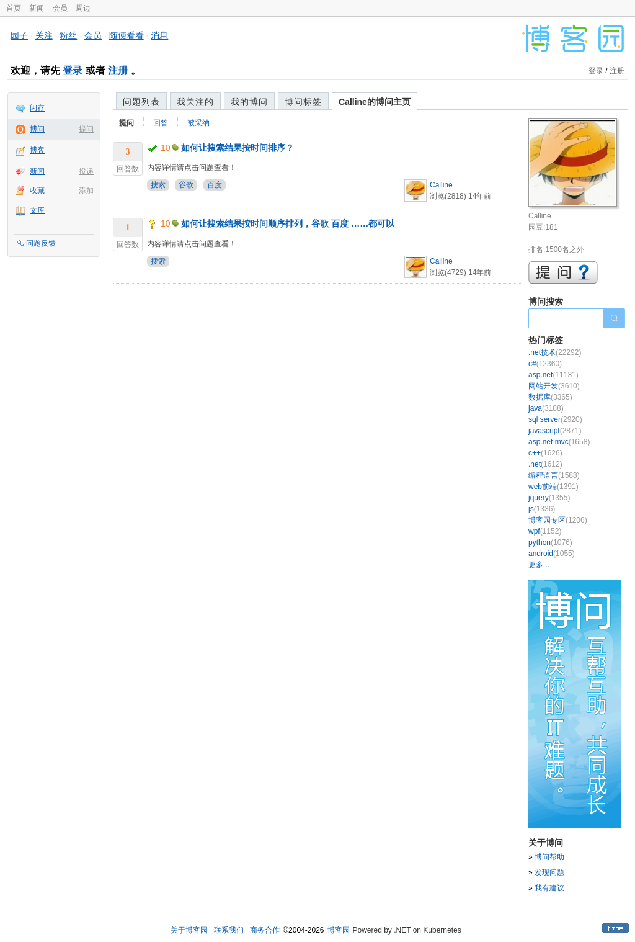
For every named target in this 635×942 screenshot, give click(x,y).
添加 (86, 190)
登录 (72, 70)
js (541, 509)
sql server (555, 419)
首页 (13, 8)
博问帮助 (549, 857)
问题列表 (141, 102)
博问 (37, 129)
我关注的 (195, 102)
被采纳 (198, 123)
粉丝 (68, 35)
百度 (214, 185)
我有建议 (549, 888)
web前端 (553, 486)
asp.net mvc (559, 441)
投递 (86, 171)
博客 (37, 150)
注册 (118, 70)
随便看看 (126, 35)
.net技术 (554, 352)
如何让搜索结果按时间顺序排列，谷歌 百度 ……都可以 (287, 223)
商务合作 (265, 930)
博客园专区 (557, 520)
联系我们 (229, 930)
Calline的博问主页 (375, 102)
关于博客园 (189, 930)
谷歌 (186, 185)
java (546, 408)
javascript (554, 430)
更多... (538, 564)
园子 (19, 35)
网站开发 (554, 386)
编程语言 (554, 475)
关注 (44, 35)
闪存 (37, 108)
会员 (60, 8)
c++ (545, 453)
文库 (37, 210)
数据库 (550, 397)
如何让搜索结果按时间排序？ (237, 148)
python (550, 542)
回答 (160, 123)
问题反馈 (41, 243)
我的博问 (249, 102)
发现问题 (549, 872)
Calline (441, 185)
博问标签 (303, 102)
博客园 (338, 930)
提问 (86, 129)
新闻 (36, 8)
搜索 (158, 185)
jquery (549, 497)
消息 (159, 35)
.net (545, 464)
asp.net (553, 374)
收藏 (37, 190)
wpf (544, 531)
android (551, 553)
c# (545, 363)
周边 (83, 8)
